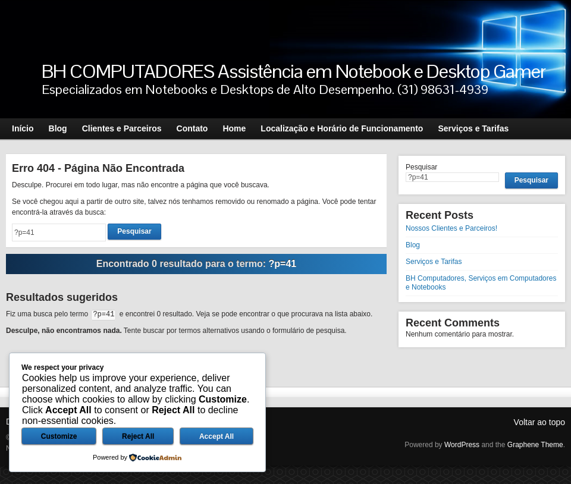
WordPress (461, 445)
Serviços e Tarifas (434, 261)
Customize (59, 436)
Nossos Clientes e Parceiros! (451, 228)
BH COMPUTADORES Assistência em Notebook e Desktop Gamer (293, 71)
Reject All (138, 436)
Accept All (216, 436)
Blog (413, 245)
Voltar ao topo (539, 422)
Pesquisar (421, 167)
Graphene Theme (535, 445)
